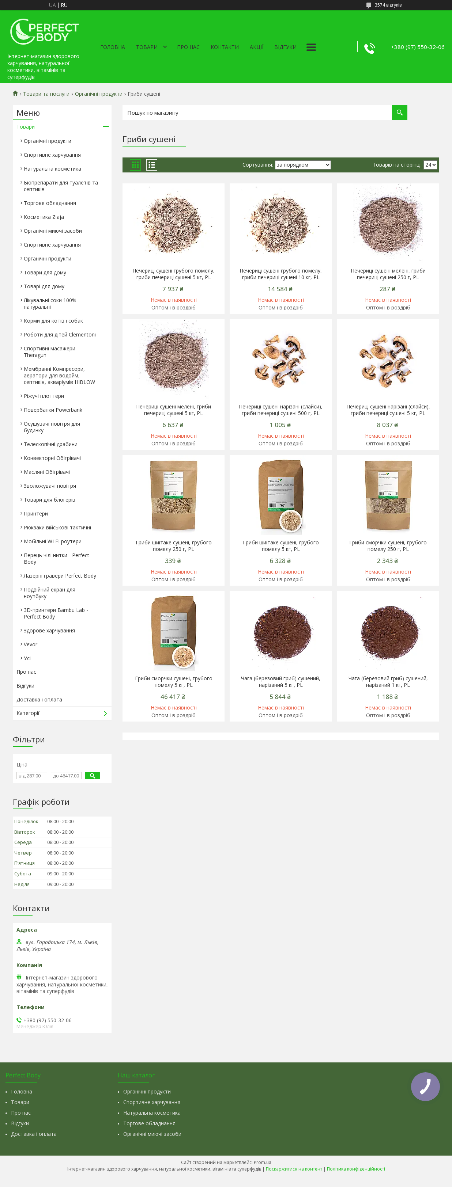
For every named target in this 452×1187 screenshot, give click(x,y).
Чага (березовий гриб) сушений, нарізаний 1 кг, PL (388, 681)
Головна (112, 46)
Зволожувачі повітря (50, 485)
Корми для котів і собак (53, 320)
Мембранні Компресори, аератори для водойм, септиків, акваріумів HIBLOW (59, 375)
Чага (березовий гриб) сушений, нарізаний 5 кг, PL (280, 681)
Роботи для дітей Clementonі (60, 334)
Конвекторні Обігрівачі (52, 457)
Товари (147, 46)
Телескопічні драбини (51, 444)
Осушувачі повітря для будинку (52, 427)
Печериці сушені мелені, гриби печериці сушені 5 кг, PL (173, 409)
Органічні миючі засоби (53, 230)
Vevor (30, 644)
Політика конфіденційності (356, 1169)
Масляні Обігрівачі (47, 471)
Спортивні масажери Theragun (49, 351)
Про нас (188, 46)
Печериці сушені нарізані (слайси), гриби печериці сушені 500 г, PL (281, 409)
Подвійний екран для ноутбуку (49, 593)
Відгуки (285, 46)
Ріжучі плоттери (44, 395)
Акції (256, 46)
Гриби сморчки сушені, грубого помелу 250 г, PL (388, 545)
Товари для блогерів (49, 499)
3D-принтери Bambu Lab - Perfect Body (56, 613)
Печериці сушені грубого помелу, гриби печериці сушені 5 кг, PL (173, 274)
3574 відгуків (388, 5)
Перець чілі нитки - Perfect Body (56, 558)
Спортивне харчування (52, 154)
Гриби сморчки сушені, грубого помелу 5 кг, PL (173, 681)
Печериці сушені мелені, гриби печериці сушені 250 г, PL (388, 274)
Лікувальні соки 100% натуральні (50, 303)
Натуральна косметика (52, 168)
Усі (27, 658)
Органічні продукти (99, 94)
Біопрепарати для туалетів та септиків (61, 186)
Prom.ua (262, 1162)
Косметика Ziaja (44, 216)
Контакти (225, 46)
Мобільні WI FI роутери (53, 541)
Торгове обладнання (50, 202)
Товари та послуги (46, 94)
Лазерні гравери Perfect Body (60, 575)
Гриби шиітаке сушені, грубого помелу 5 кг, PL (281, 545)
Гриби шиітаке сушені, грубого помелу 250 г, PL (174, 545)
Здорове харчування (49, 630)
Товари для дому (45, 272)
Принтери (36, 513)
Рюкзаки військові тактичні (57, 527)
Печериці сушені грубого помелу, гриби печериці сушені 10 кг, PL (281, 274)
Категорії (27, 712)
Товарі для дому (44, 286)
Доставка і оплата (39, 699)
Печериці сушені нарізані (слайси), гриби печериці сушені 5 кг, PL (388, 409)
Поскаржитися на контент (294, 1169)
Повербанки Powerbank (53, 409)
